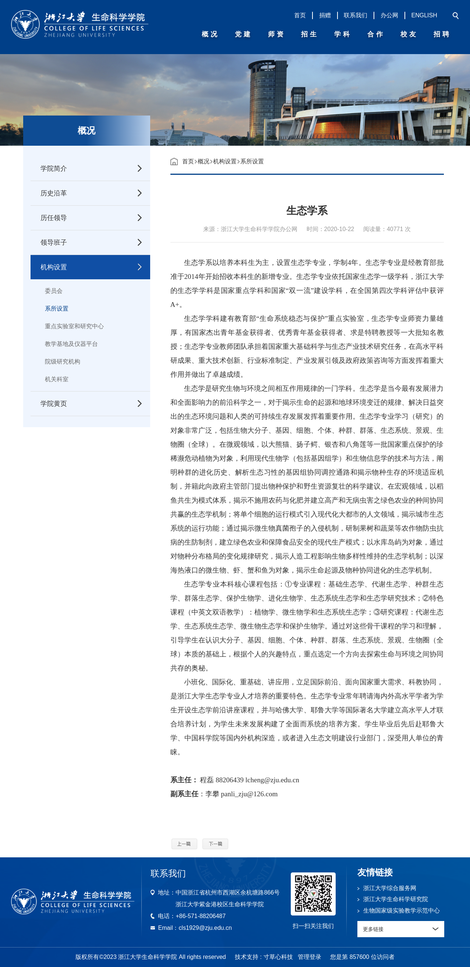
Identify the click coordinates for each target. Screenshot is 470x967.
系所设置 (56, 308)
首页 (300, 15)
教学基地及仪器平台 (71, 344)
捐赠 (325, 15)
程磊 (207, 780)
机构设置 (225, 161)
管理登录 (309, 957)
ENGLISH (424, 15)
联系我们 (355, 15)
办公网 (389, 15)
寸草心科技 (278, 957)
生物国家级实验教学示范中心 (401, 910)
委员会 (54, 291)
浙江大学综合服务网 (389, 888)
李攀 (212, 794)
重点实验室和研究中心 (74, 326)
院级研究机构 (62, 361)
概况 (203, 161)
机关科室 (56, 379)
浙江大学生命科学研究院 (395, 899)
